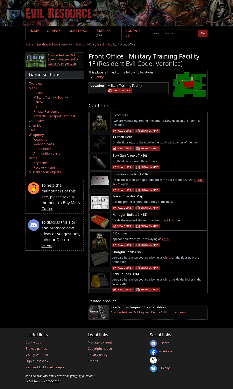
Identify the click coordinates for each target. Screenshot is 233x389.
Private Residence (46, 111)
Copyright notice (100, 348)
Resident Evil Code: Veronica (54, 44)
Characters (37, 121)
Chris (165, 239)
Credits (93, 361)
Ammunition (42, 149)
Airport (38, 107)
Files (32, 130)
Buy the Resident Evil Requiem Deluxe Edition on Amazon (148, 312)
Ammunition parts (46, 153)
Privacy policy (97, 355)
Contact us (132, 33)
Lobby (99, 77)
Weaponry (36, 135)
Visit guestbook (36, 355)
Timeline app (103, 33)
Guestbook (78, 30)
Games (52, 30)
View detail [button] (124, 130)
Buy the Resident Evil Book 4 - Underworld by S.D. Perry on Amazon (63, 59)
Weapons (40, 139)
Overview (35, 83)
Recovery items (44, 167)
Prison (38, 93)
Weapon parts (43, 144)
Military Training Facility (101, 44)
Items (33, 158)
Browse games (36, 348)
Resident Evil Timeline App (44, 367)
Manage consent (100, 342)
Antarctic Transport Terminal (54, 116)
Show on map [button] (121, 90)
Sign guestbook (36, 361)
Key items (40, 163)
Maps (79, 44)
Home (34, 30)
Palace (38, 102)
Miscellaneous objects (45, 172)
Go (203, 33)
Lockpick (165, 220)
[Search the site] (174, 33)
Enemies (35, 125)
